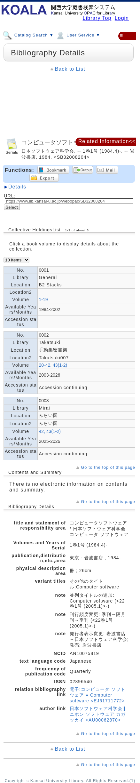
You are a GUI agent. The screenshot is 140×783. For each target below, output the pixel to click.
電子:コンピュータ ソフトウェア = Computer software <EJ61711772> (98, 695)
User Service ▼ (77, 35)
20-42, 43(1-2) (53, 365)
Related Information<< (107, 141)
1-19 (43, 299)
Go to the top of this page (108, 467)
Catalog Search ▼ (28, 35)
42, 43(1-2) (49, 431)
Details (17, 186)
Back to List (70, 69)
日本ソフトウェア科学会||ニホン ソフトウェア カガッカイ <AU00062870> (98, 714)
